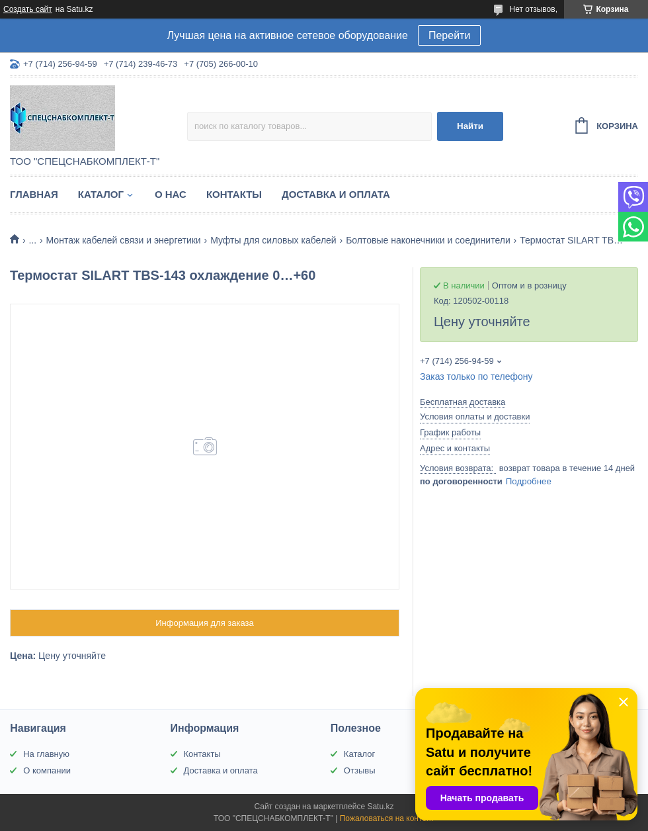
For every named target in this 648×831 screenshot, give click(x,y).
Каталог (101, 194)
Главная (34, 194)
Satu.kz (380, 806)
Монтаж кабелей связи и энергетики (123, 240)
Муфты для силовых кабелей (273, 240)
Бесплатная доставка (462, 402)
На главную (46, 754)
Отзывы (360, 770)
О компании (47, 770)
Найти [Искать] (470, 126)
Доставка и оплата (336, 194)
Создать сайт (27, 9)
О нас (170, 194)
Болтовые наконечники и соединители (428, 240)
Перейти (449, 35)
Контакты (234, 194)
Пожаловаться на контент (387, 818)
